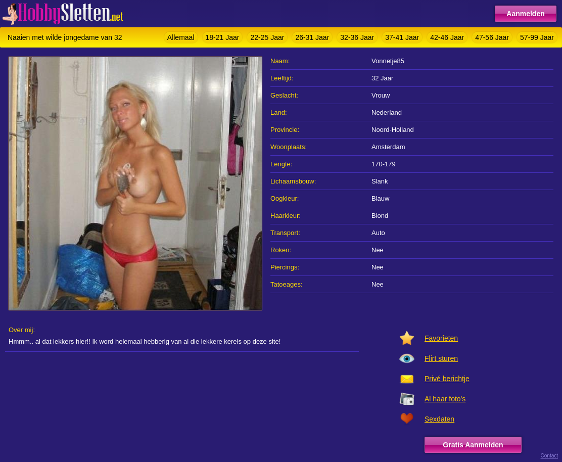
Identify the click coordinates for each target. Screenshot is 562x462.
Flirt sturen (441, 358)
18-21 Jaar (223, 37)
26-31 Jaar (312, 37)
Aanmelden (525, 14)
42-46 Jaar (447, 37)
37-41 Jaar (402, 37)
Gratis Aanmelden (473, 445)
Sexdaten (439, 419)
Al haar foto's (445, 399)
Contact (549, 455)
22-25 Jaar (267, 37)
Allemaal (181, 37)
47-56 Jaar (492, 37)
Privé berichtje (447, 379)
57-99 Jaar (537, 37)
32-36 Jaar (357, 37)
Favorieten (441, 338)
